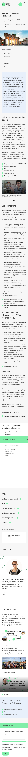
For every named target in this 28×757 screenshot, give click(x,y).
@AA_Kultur (8, 654)
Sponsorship (7, 56)
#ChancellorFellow (7, 622)
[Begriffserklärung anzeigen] (26, 44)
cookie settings (8, 749)
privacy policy (18, 747)
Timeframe (6, 63)
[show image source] (14, 573)
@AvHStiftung (17, 650)
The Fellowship (8, 53)
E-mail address (5, 734)
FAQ (5, 66)
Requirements (7, 60)
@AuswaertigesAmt (17, 654)
